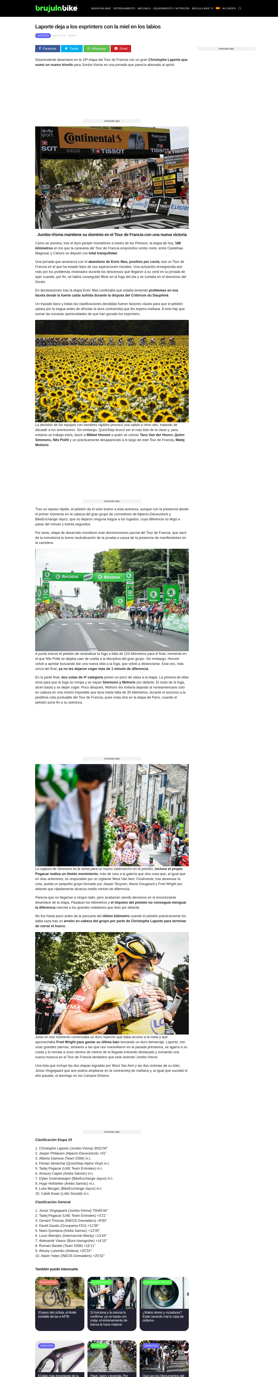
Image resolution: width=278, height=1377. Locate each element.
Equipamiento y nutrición (171, 8)
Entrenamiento (124, 8)
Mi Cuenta (229, 8)
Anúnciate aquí (112, 121)
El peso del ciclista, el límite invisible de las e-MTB (57, 1314)
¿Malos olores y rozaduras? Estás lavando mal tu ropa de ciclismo (163, 1316)
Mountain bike (101, 8)
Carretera (43, 36)
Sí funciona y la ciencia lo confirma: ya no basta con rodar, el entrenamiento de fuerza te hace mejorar (108, 1318)
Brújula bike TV (203, 8)
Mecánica (144, 8)
